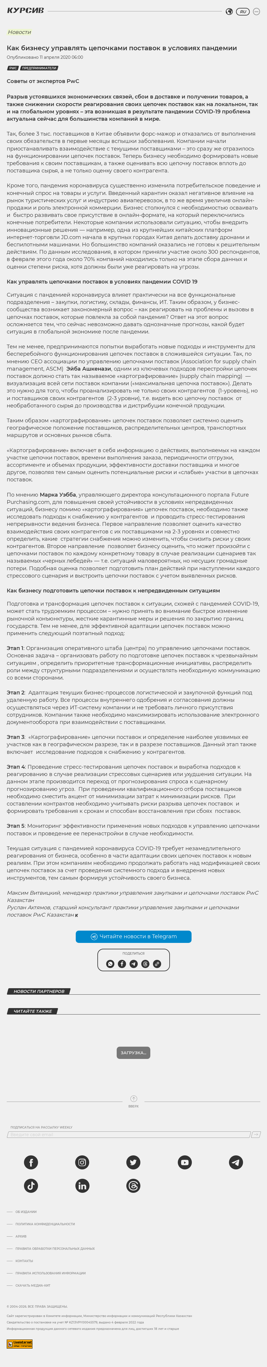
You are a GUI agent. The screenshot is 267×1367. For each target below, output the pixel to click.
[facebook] (31, 1162)
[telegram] (236, 1162)
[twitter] (133, 1162)
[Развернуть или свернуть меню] (256, 11)
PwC (13, 68)
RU (243, 11)
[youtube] (185, 1162)
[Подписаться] (256, 1134)
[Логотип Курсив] (25, 10)
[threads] (133, 1186)
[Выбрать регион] (229, 11)
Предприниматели (39, 68)
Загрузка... (133, 1052)
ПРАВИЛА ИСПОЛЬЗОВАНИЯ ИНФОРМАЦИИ (50, 1273)
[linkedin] (82, 1186)
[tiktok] (31, 1186)
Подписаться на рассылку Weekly (42, 1127)
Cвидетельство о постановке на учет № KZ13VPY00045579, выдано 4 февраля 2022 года (75, 1322)
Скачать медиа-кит (32, 1285)
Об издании (26, 1212)
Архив (20, 1236)
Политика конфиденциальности (45, 1224)
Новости (19, 32)
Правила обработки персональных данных (55, 1249)
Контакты (24, 1261)
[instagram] (82, 1162)
